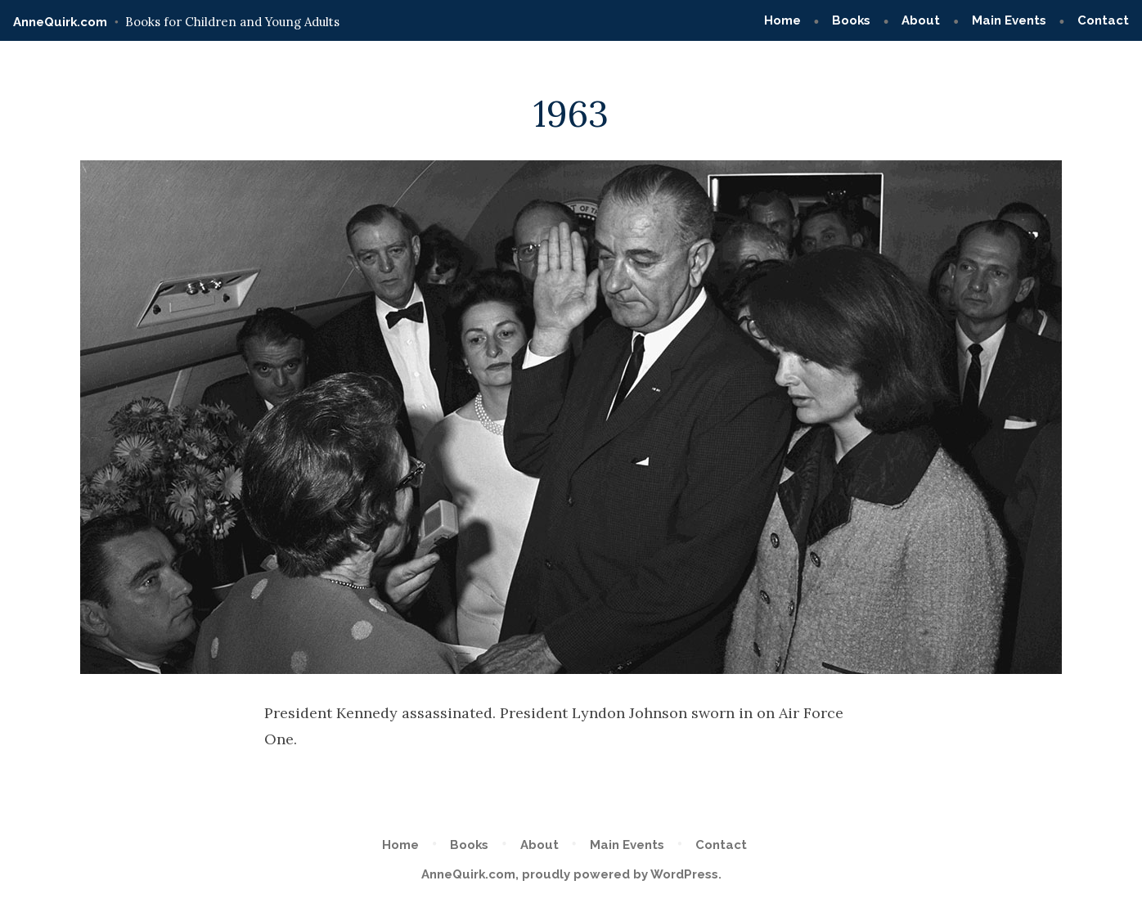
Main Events (1009, 20)
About (920, 20)
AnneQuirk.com (60, 22)
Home (782, 20)
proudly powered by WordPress (620, 874)
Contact (1103, 20)
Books (851, 20)
